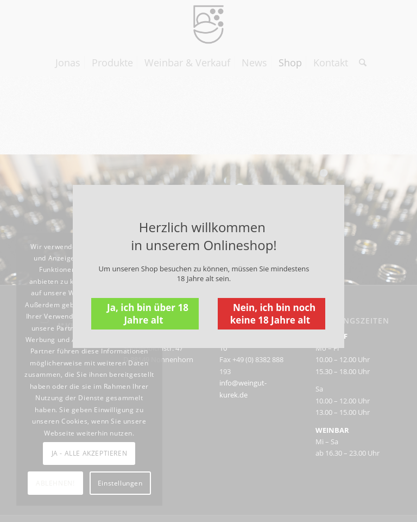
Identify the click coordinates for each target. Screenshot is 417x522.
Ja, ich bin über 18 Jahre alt (147, 313)
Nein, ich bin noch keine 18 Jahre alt (272, 313)
